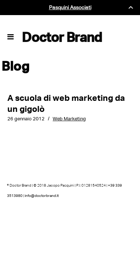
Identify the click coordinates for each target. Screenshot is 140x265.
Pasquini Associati (70, 7)
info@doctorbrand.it (42, 195)
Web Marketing (69, 119)
